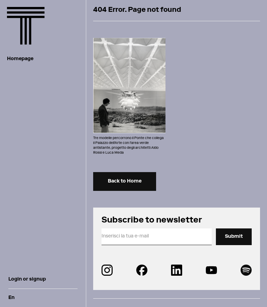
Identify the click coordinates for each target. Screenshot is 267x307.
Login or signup (27, 279)
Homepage (20, 59)
